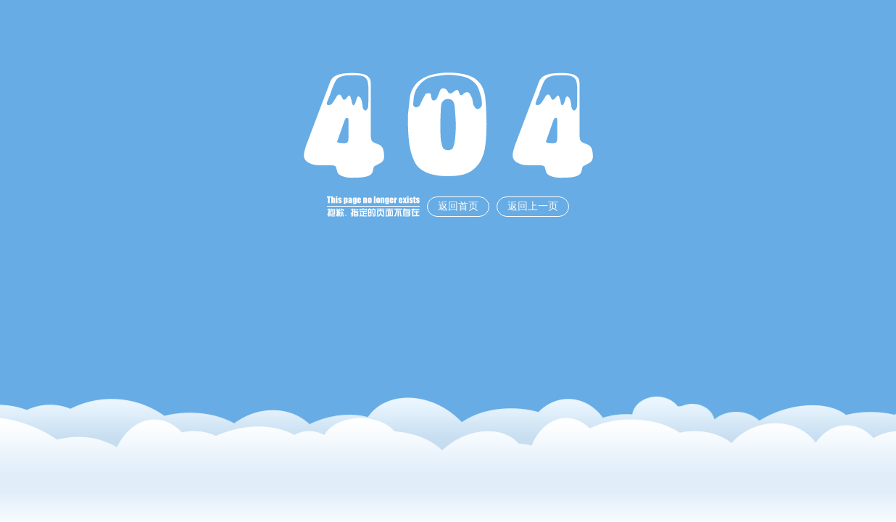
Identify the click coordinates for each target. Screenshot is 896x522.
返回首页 (458, 206)
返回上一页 (532, 206)
